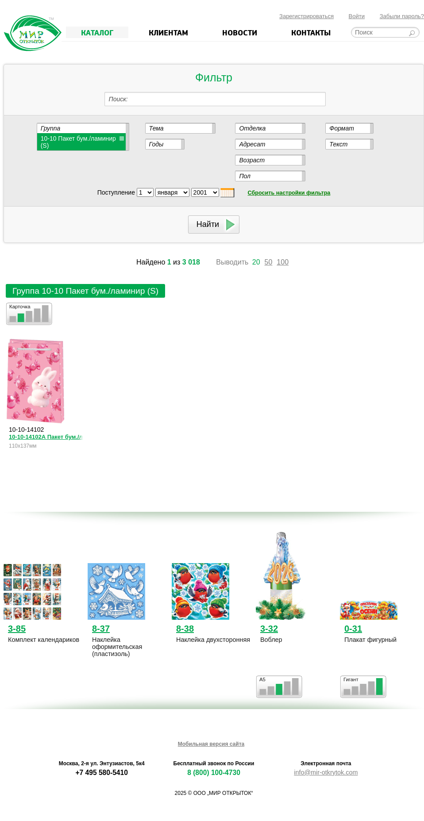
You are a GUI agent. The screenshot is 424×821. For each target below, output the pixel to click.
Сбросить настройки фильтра (289, 193)
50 (269, 262)
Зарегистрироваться (306, 16)
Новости (239, 32)
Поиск (117, 99)
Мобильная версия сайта (211, 744)
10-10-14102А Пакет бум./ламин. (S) (46, 437)
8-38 (185, 628)
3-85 (17, 628)
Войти (357, 16)
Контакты (311, 32)
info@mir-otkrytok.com (326, 772)
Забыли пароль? (402, 16)
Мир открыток (33, 33)
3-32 (269, 628)
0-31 (353, 628)
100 (283, 262)
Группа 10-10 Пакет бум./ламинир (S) (85, 290)
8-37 (101, 628)
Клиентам (168, 32)
